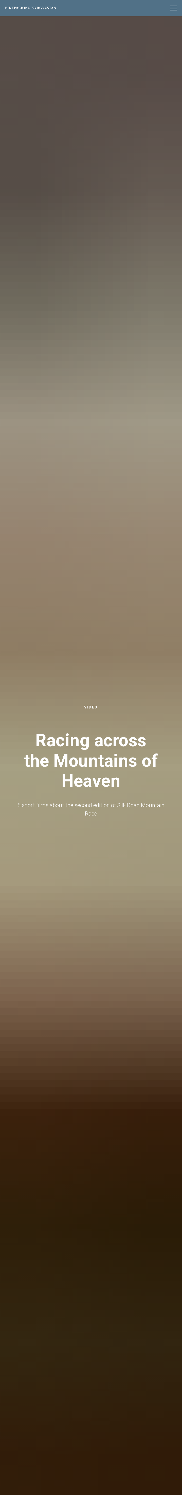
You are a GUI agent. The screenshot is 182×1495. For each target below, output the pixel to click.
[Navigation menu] (173, 8)
